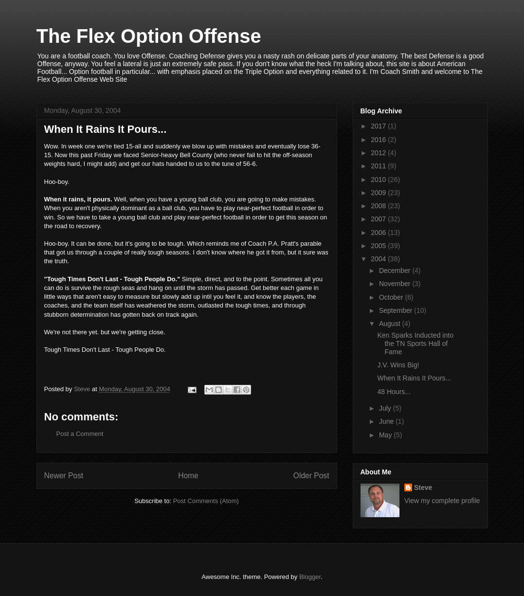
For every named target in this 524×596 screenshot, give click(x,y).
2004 (379, 259)
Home (188, 475)
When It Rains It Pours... (414, 378)
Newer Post (64, 475)
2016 (379, 140)
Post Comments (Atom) (206, 501)
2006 (379, 232)
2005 (379, 246)
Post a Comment (80, 433)
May (386, 435)
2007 (379, 219)
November (395, 284)
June (387, 421)
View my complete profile (442, 501)
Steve (423, 487)
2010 (379, 179)
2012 (379, 153)
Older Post (311, 475)
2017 (379, 126)
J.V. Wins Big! (398, 365)
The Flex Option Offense (148, 36)
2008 (379, 206)
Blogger (310, 576)
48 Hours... (393, 392)
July (386, 408)
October (392, 297)
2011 (379, 166)
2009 (379, 193)
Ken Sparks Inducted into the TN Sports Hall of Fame (415, 343)
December (395, 270)
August (390, 323)
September (396, 310)
